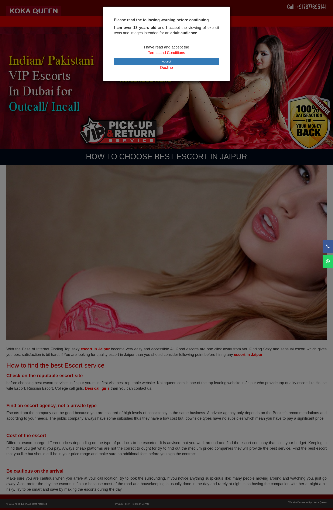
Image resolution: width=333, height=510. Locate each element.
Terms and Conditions (166, 53)
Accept (166, 61)
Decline (166, 67)
